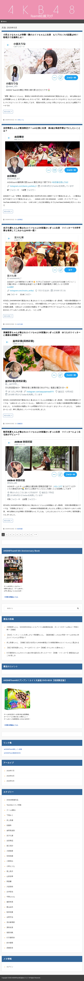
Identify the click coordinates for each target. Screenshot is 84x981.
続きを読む (7, 111)
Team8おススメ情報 (14, 805)
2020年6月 (10, 776)
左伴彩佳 (10, 892)
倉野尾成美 (11, 830)
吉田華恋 (20, 219)
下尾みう (10, 815)
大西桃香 (10, 851)
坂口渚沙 (10, 846)
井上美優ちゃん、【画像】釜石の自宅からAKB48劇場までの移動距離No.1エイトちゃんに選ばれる (43, 642)
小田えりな (20, 120)
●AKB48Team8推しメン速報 (13, 749)
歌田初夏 (20, 529)
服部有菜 (10, 902)
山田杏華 (10, 876)
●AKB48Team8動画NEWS (12, 753)
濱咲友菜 (10, 927)
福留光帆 (10, 932)
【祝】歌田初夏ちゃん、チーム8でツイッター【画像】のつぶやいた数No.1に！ (36, 648)
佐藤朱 (9, 825)
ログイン (10, 967)
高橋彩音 (20, 423)
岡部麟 (9, 881)
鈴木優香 (10, 943)
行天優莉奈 (11, 937)
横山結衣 (10, 907)
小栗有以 (10, 861)
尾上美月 (10, 871)
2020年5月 (10, 781)
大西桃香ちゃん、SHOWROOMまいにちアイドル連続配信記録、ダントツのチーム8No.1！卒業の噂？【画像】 (43, 628)
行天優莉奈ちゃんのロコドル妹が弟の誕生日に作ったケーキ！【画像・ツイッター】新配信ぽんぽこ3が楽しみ (43, 654)
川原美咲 (10, 887)
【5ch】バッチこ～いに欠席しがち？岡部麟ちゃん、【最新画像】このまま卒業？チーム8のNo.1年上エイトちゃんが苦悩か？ (43, 636)
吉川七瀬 (20, 324)
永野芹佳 (10, 917)
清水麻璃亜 (11, 922)
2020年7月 (10, 771)
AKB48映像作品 (12, 800)
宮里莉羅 (10, 856)
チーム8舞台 (11, 810)
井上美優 (10, 820)
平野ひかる (11, 897)
